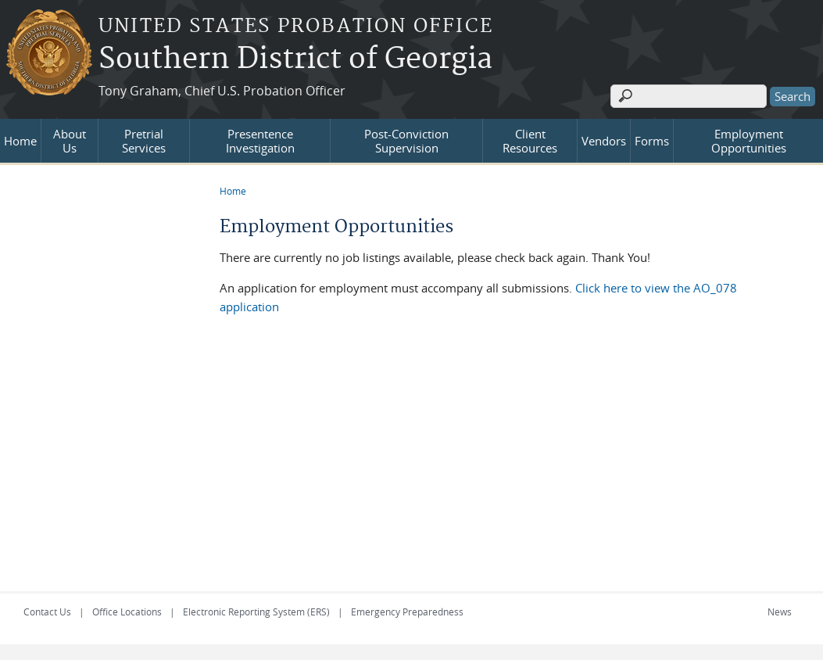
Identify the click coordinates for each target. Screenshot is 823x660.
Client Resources (530, 141)
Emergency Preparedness (407, 611)
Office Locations (127, 611)
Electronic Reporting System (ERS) (256, 611)
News (780, 611)
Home (20, 141)
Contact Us (47, 611)
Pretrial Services (144, 141)
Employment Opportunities (748, 141)
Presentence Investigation (260, 141)
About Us (69, 141)
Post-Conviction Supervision (406, 141)
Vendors (603, 141)
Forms (652, 141)
